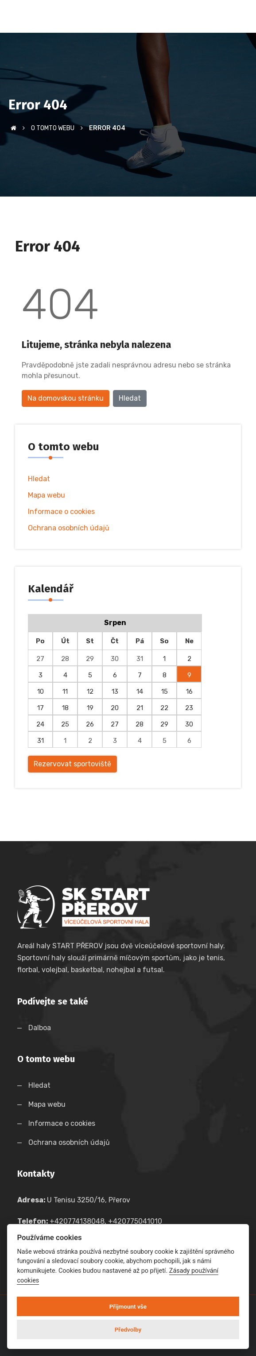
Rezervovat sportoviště (72, 764)
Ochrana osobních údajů (68, 528)
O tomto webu (52, 128)
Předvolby (128, 1329)
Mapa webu (46, 495)
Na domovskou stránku (65, 398)
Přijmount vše (128, 1306)
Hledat (130, 398)
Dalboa (39, 1028)
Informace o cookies (61, 511)
